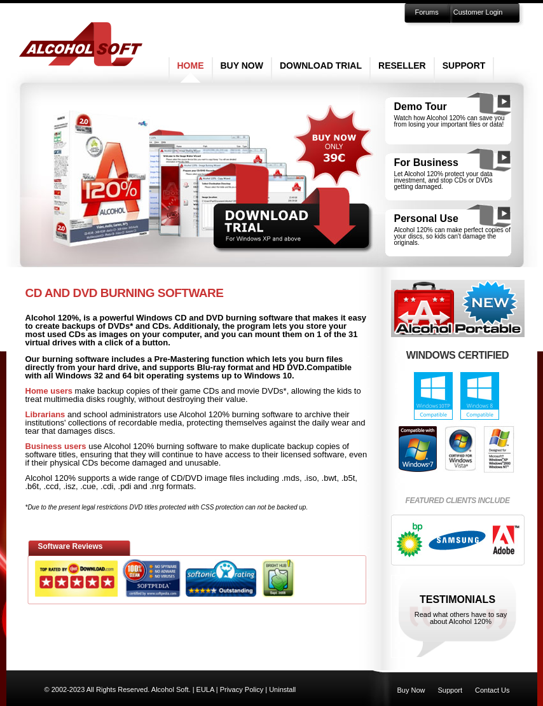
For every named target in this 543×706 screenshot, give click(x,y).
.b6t (32, 486)
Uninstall (282, 689)
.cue (88, 486)
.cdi (106, 486)
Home (190, 65)
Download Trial (321, 65)
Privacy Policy (241, 689)
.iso (310, 478)
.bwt (329, 478)
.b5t (348, 478)
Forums (427, 12)
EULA (205, 689)
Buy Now (242, 65)
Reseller (402, 65)
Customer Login (478, 12)
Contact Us (492, 690)
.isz (70, 486)
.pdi (125, 486)
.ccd (50, 486)
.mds (290, 478)
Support (464, 65)
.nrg (156, 486)
